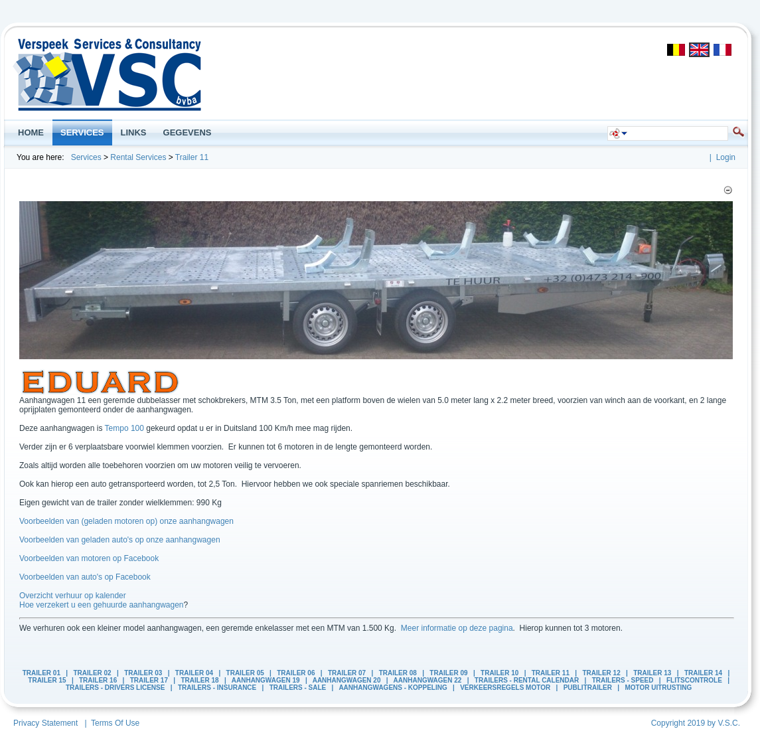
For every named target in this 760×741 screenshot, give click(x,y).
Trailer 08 (398, 673)
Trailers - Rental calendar (527, 680)
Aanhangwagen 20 (347, 680)
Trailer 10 (499, 673)
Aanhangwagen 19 (266, 680)
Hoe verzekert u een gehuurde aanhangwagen (101, 605)
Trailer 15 (47, 680)
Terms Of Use (115, 723)
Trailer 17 (149, 680)
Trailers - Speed (623, 680)
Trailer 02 (92, 673)
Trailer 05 (245, 673)
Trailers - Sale (298, 687)
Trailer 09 (448, 673)
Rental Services (138, 157)
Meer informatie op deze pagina (457, 628)
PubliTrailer (588, 687)
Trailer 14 (703, 673)
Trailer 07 (347, 673)
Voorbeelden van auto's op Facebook (85, 577)
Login (725, 157)
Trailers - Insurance (217, 687)
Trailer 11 (191, 157)
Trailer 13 (652, 673)
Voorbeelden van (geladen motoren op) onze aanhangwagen (126, 521)
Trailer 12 (601, 673)
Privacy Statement (45, 723)
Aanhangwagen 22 (428, 680)
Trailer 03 (143, 673)
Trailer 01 (41, 673)
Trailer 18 (199, 680)
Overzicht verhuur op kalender (72, 595)
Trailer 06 (296, 673)
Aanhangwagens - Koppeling (393, 687)
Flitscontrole (694, 680)
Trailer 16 (98, 680)
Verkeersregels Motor (505, 687)
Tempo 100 (124, 428)
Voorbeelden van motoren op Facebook (89, 558)
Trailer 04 (194, 673)
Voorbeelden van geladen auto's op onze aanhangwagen (119, 539)
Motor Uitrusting (658, 687)
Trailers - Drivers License (115, 687)
